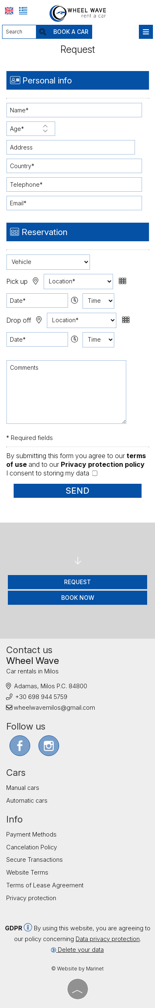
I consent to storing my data (51, 473)
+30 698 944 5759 (41, 696)
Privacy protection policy (103, 464)
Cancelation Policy (31, 847)
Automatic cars (27, 800)
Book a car (70, 31)
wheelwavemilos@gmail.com (54, 707)
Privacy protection (31, 897)
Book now (77, 597)
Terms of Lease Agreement (44, 885)
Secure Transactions (34, 859)
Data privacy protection (108, 938)
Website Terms (27, 872)
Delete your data (77, 949)
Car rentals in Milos (32, 671)
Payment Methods (31, 834)
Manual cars (22, 787)
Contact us (29, 649)
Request (77, 581)
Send (77, 491)
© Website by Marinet (77, 968)
